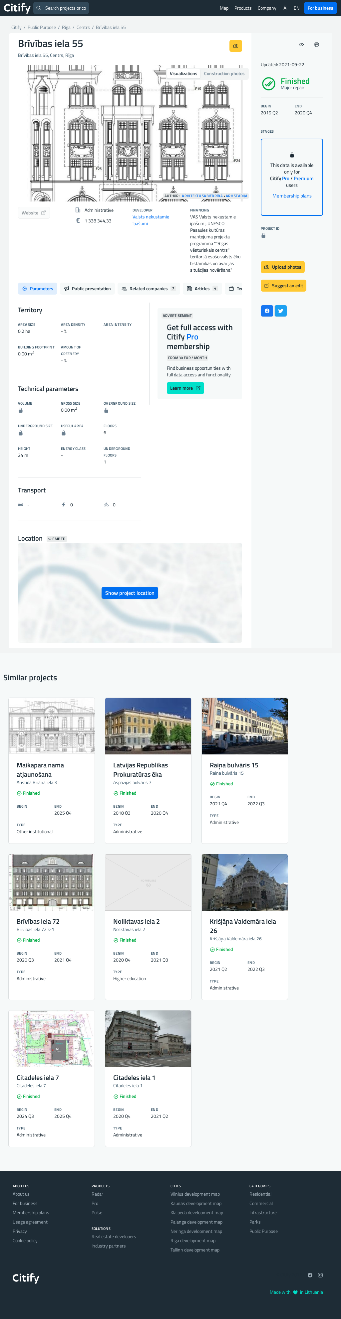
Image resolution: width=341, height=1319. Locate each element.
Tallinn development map (194, 1249)
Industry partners (109, 1245)
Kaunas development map (195, 1203)
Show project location (130, 593)
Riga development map (192, 1240)
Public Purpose (263, 1231)
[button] (27, 133)
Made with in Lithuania (296, 1291)
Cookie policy (25, 1240)
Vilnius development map (195, 1193)
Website (34, 212)
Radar (97, 1193)
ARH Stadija (236, 196)
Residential (260, 1193)
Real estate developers (114, 1236)
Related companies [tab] (149, 288)
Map (224, 7)
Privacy (20, 1231)
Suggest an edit (283, 285)
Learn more (185, 387)
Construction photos (224, 73)
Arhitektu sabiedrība (202, 196)
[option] (130, 133)
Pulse (97, 1212)
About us (21, 1193)
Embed (57, 539)
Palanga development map (196, 1221)
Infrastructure (263, 1212)
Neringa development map (196, 1231)
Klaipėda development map (196, 1212)
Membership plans (292, 195)
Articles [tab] (202, 288)
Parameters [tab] (37, 288)
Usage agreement (30, 1221)
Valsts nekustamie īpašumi (151, 220)
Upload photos (282, 266)
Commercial (261, 1203)
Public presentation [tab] (87, 288)
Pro (95, 1203)
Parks (255, 1221)
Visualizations (183, 73)
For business (320, 7)
